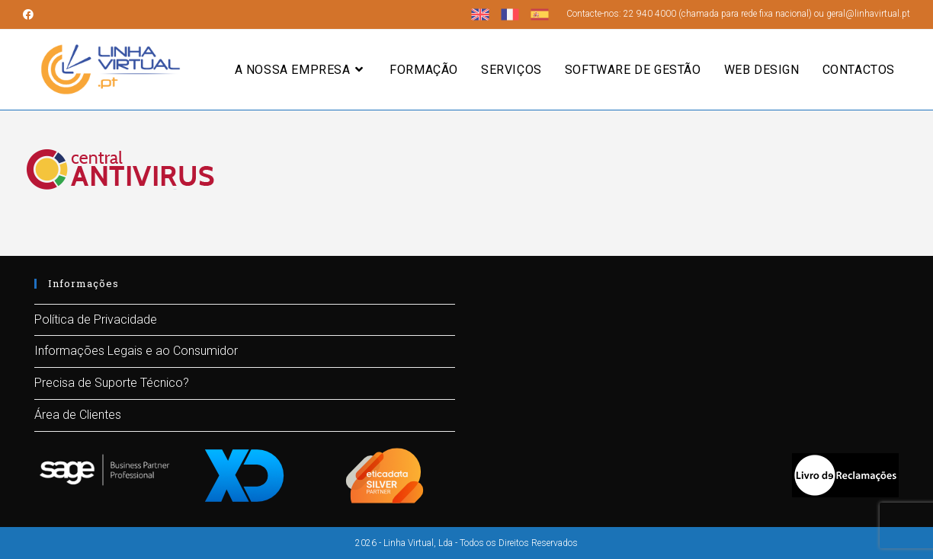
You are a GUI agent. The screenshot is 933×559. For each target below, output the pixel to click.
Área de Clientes (77, 414)
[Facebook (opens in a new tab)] (30, 14)
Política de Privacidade (95, 319)
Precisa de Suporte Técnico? (111, 382)
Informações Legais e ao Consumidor (136, 350)
